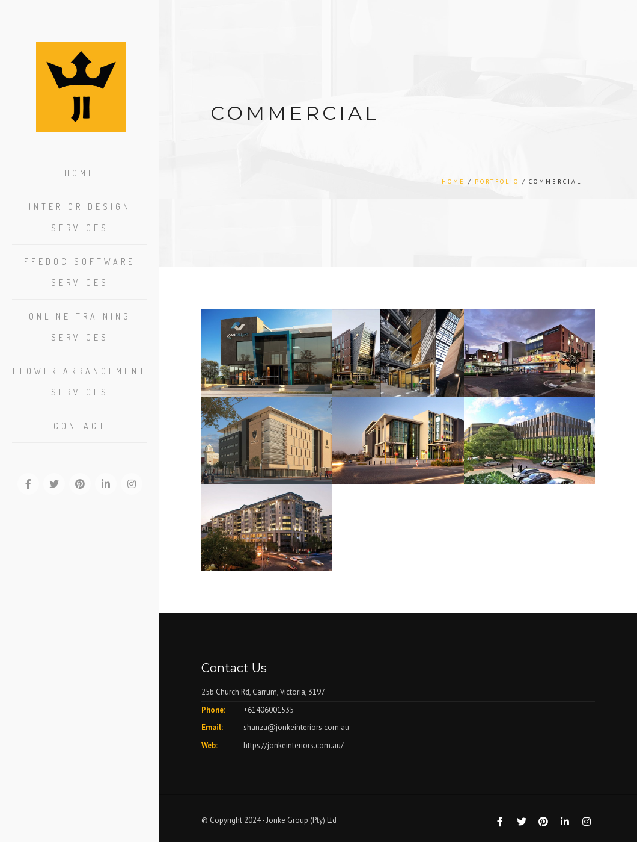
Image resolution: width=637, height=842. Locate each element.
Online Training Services (80, 326)
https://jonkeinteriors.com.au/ (293, 745)
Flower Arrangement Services (80, 381)
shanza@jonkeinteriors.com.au (296, 727)
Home (80, 173)
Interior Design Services (80, 217)
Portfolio (497, 181)
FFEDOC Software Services (79, 272)
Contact (79, 426)
